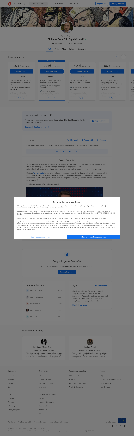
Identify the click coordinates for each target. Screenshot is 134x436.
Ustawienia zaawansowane (40, 237)
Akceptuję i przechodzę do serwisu (93, 237)
